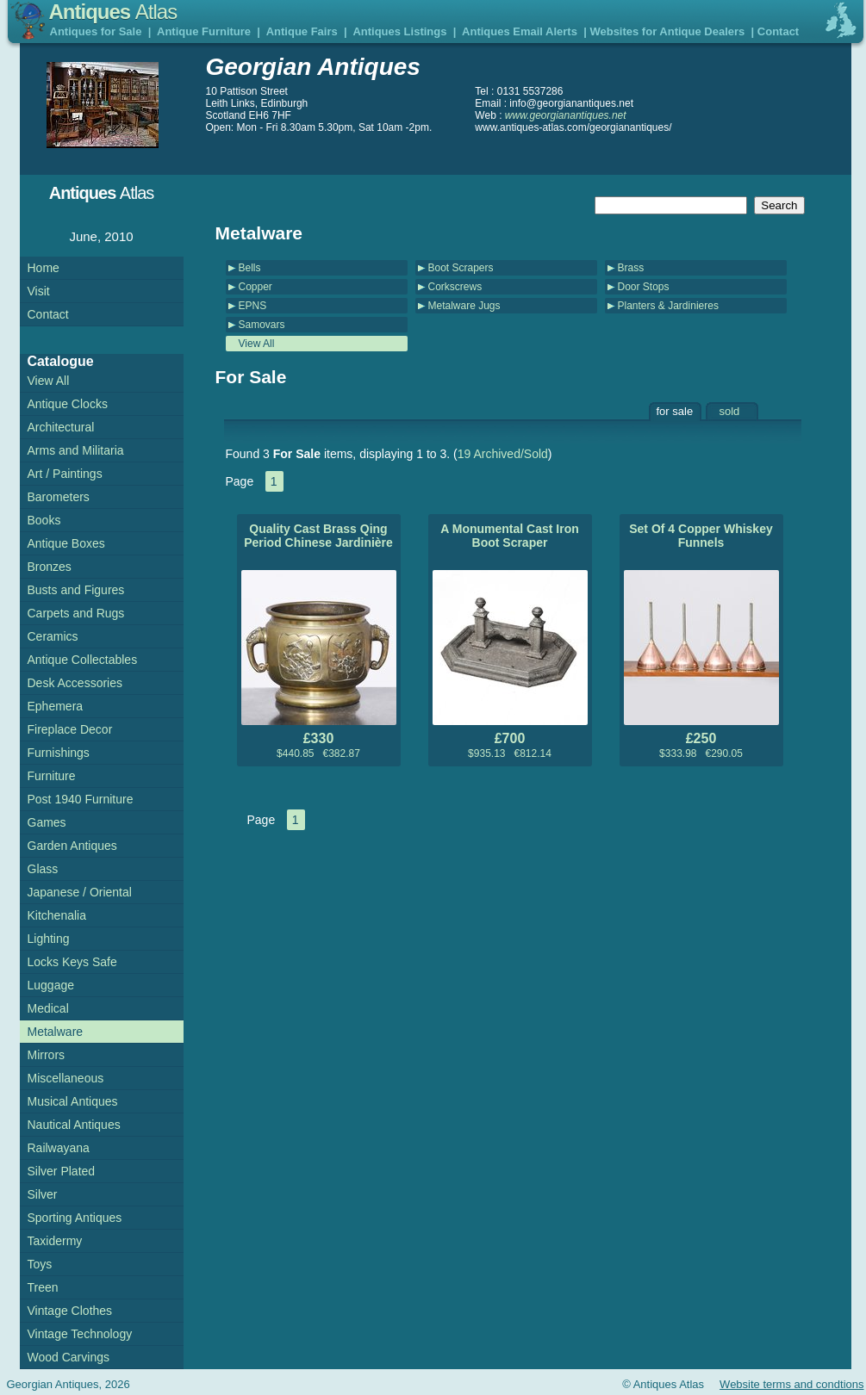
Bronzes (50, 567)
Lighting (49, 939)
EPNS (253, 306)
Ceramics (53, 636)
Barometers (59, 497)
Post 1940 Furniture (81, 799)
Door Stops (644, 287)
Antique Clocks (68, 404)
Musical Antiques (73, 1101)
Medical (48, 1008)
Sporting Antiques (75, 1217)
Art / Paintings (65, 473)
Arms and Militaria (76, 450)
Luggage (51, 985)
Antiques (113, 11)
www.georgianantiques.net (565, 115)
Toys (40, 1264)
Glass (43, 869)
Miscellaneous (66, 1078)
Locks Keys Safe (72, 962)
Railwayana (59, 1148)
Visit (39, 291)
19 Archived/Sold (503, 454)
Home (43, 268)
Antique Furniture (204, 31)
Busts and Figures (76, 590)
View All (257, 344)
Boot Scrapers (461, 268)
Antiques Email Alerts (519, 31)
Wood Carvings (68, 1357)
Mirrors (46, 1055)
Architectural (61, 427)
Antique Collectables (83, 659)
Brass (631, 268)
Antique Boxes (66, 543)
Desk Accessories (75, 683)
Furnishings (59, 753)
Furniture (52, 776)
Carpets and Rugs (76, 613)
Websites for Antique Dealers (667, 31)
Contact (778, 31)
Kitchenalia (57, 915)
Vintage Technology (80, 1334)
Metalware (56, 1031)
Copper (255, 287)
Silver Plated (62, 1171)
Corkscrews (455, 287)
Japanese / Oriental (80, 892)
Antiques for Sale (96, 31)
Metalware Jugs (464, 306)
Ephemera (56, 706)
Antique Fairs (302, 31)
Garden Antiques (72, 845)
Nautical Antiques (74, 1125)
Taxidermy (55, 1241)
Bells (250, 268)
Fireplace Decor (70, 729)
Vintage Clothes (70, 1311)
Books (44, 520)
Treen (43, 1287)
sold (730, 411)
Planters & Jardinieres (668, 306)
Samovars (262, 325)
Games (47, 822)
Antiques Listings (399, 31)
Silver (43, 1194)
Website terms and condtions (791, 1384)
